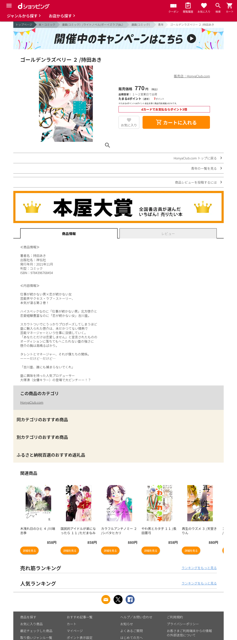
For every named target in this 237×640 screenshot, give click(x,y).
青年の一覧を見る (204, 168)
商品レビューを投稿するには (196, 182)
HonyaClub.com (31, 402)
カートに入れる (176, 122)
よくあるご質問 (131, 630)
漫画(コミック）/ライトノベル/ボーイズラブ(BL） (93, 24)
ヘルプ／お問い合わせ (136, 617)
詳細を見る (29, 551)
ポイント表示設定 (80, 637)
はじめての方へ (131, 637)
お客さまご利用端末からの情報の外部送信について (189, 632)
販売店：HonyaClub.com (192, 76)
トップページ (23, 24)
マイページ (75, 630)
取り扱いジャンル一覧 (36, 637)
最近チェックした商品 (36, 630)
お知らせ (126, 624)
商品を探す (28, 617)
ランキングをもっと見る (199, 567)
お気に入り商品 (31, 624)
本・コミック (47, 24)
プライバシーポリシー (183, 624)
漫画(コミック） (141, 24)
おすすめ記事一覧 (80, 617)
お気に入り (129, 125)
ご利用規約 (175, 617)
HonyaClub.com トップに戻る (195, 158)
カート (71, 624)
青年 (161, 24)
